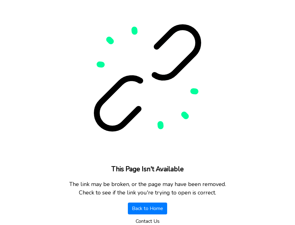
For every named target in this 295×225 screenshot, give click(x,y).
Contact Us (148, 221)
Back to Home (147, 208)
